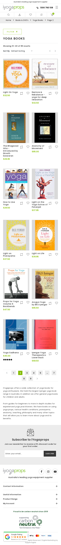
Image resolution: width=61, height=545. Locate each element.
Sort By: (6, 51)
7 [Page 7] (54, 373)
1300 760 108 (45, 7)
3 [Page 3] (27, 373)
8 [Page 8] (24, 378)
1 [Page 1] (13, 373)
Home (8, 20)
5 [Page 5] (40, 373)
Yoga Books (38, 20)
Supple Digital (30, 542)
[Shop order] (22, 51)
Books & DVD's (22, 20)
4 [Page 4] (33, 373)
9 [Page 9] (30, 378)
